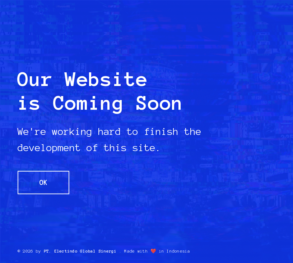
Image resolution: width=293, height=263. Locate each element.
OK (43, 182)
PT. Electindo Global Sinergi (80, 251)
